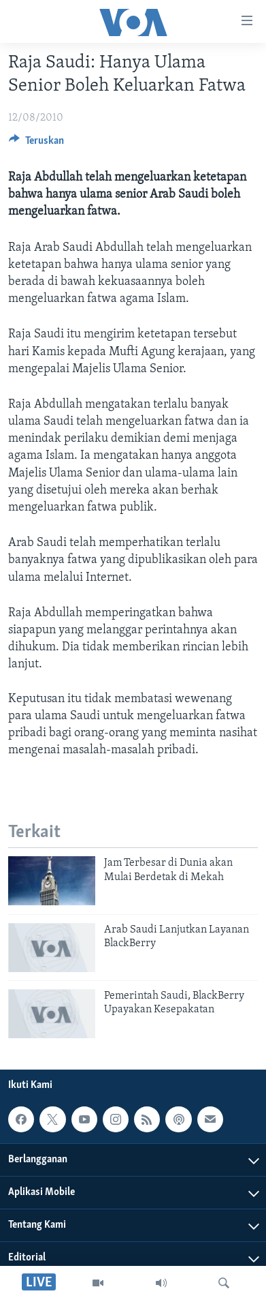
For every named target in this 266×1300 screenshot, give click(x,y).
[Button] (36, 144)
